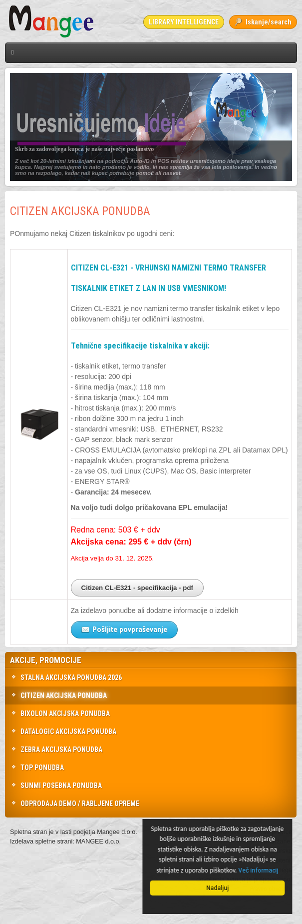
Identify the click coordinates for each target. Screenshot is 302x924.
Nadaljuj (219, 888)
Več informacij (260, 870)
